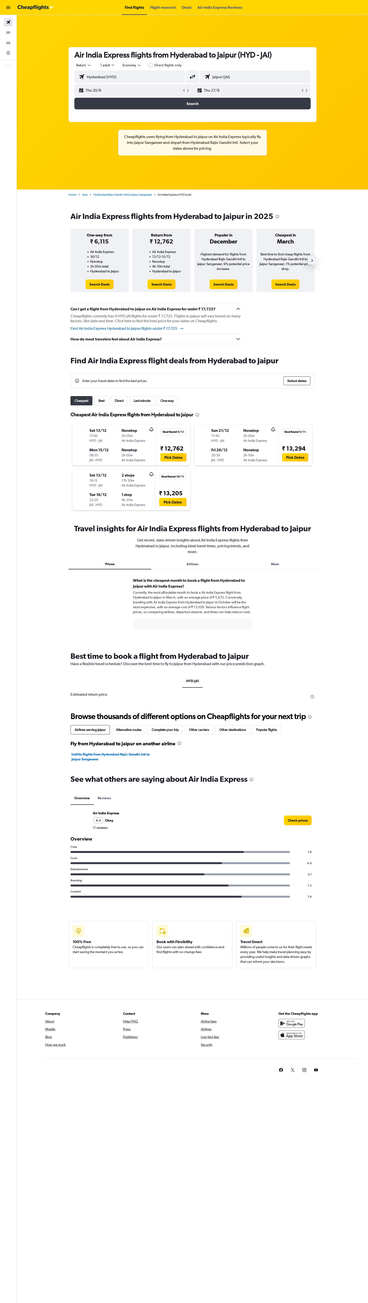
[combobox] (83, 65)
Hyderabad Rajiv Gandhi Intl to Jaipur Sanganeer (122, 194)
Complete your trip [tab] (165, 730)
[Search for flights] (8, 22)
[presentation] (277, 216)
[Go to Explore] (8, 53)
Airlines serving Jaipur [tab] (90, 730)
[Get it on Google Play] (292, 1023)
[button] (8, 7)
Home (72, 194)
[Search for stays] (8, 32)
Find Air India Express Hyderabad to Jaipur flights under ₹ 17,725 (127, 328)
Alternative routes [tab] (128, 730)
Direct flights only (168, 65)
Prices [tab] (109, 564)
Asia (85, 194)
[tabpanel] (192, 608)
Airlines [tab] (192, 564)
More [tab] (275, 564)
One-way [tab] (167, 401)
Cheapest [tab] (81, 401)
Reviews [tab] (104, 798)
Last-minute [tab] (142, 401)
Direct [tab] (119, 401)
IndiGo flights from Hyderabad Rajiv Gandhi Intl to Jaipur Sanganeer (110, 756)
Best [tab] (101, 401)
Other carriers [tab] (199, 730)
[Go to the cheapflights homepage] (35, 7)
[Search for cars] (8, 43)
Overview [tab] (82, 798)
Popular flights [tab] (266, 730)
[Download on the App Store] (292, 1035)
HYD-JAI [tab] (192, 681)
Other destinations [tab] (232, 730)
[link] (100, 284)
